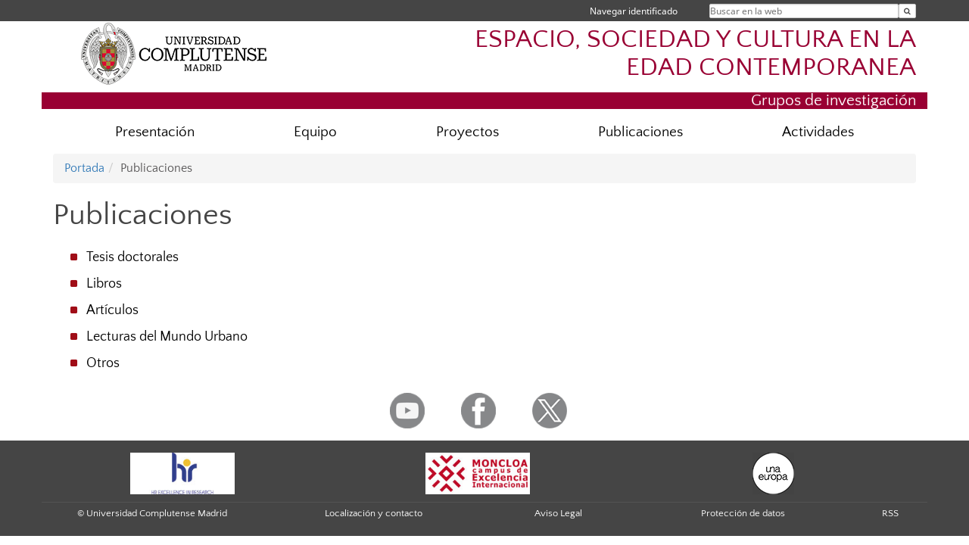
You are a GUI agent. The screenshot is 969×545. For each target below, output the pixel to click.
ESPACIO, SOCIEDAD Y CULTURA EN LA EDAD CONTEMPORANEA (695, 54)
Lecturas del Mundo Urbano (167, 336)
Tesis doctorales (132, 257)
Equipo (315, 132)
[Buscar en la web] (907, 11)
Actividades (818, 132)
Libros (104, 283)
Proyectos (467, 132)
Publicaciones (640, 132)
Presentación (155, 132)
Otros (103, 363)
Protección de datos (743, 513)
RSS (890, 513)
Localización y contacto (373, 513)
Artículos (112, 310)
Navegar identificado (634, 11)
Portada (84, 168)
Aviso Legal (558, 513)
